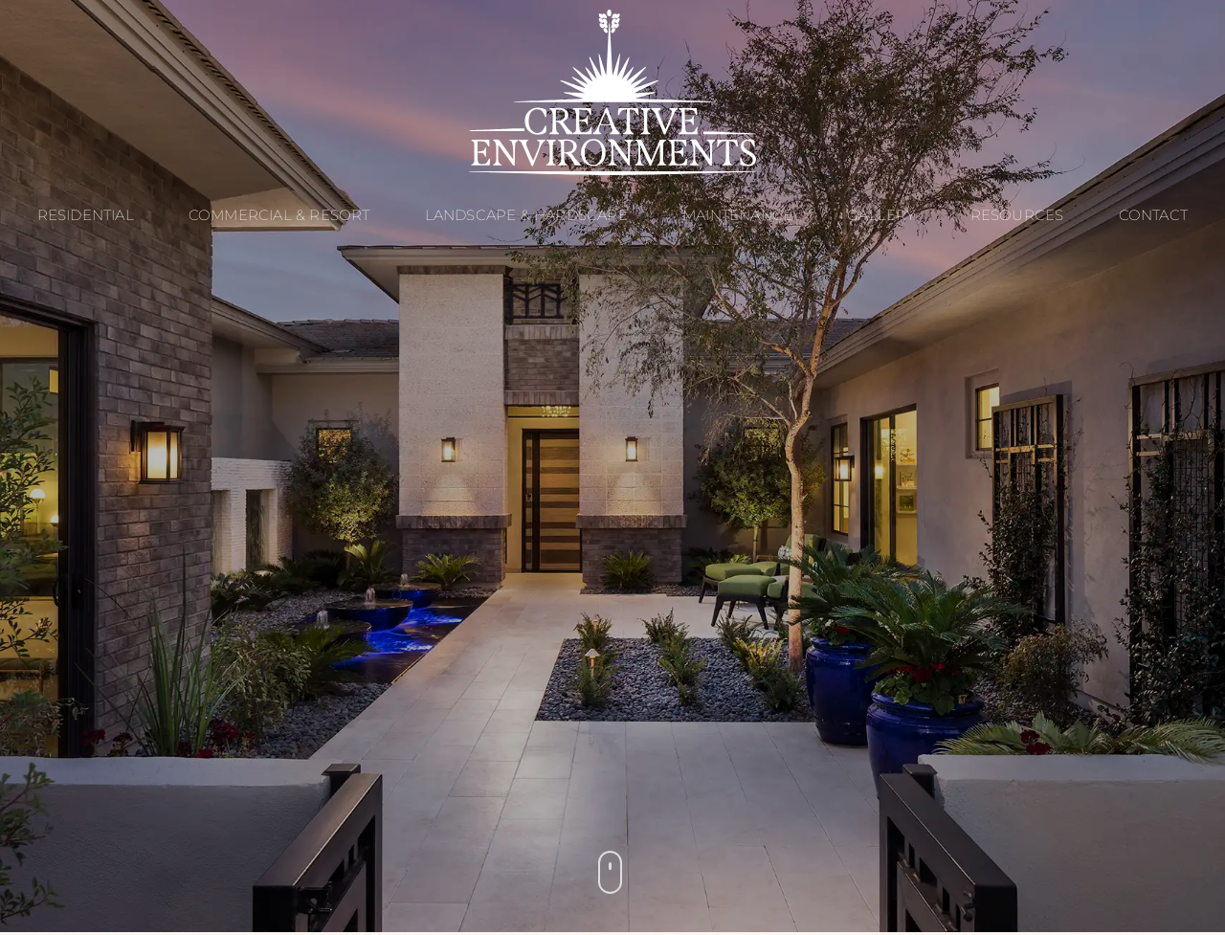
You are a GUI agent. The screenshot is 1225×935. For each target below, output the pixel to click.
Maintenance (737, 215)
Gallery (881, 215)
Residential (85, 215)
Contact (1153, 215)
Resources (1017, 215)
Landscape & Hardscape (526, 215)
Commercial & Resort (279, 215)
